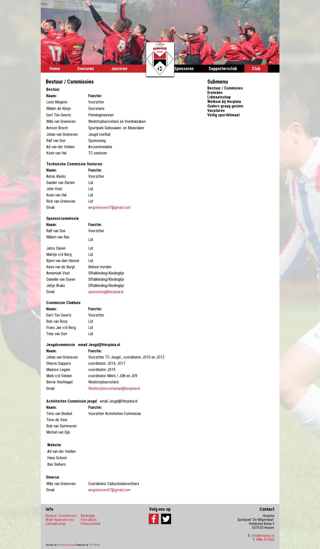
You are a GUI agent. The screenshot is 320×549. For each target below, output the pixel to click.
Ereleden (215, 92)
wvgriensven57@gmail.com (110, 207)
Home (54, 68)
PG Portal (94, 545)
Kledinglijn (88, 516)
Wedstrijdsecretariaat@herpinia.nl (114, 388)
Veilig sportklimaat (223, 115)
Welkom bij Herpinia (224, 101)
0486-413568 (265, 540)
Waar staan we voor (60, 520)
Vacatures (216, 110)
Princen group (65, 545)
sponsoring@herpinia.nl (105, 291)
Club (256, 68)
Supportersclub (223, 68)
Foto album (89, 520)
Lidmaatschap (219, 97)
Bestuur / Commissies (61, 516)
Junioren (119, 68)
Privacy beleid (90, 524)
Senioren (85, 68)
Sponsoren (184, 68)
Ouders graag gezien (225, 106)
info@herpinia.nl (262, 536)
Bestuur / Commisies (225, 88)
